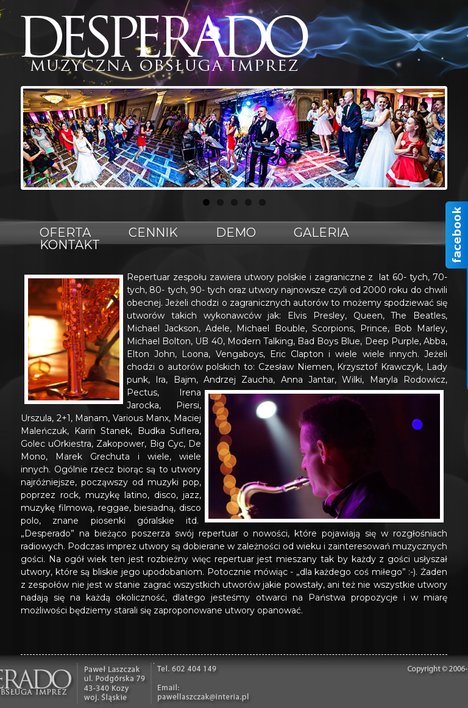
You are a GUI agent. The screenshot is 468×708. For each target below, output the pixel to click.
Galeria (321, 232)
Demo (236, 232)
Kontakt (70, 245)
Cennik (153, 232)
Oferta (65, 232)
